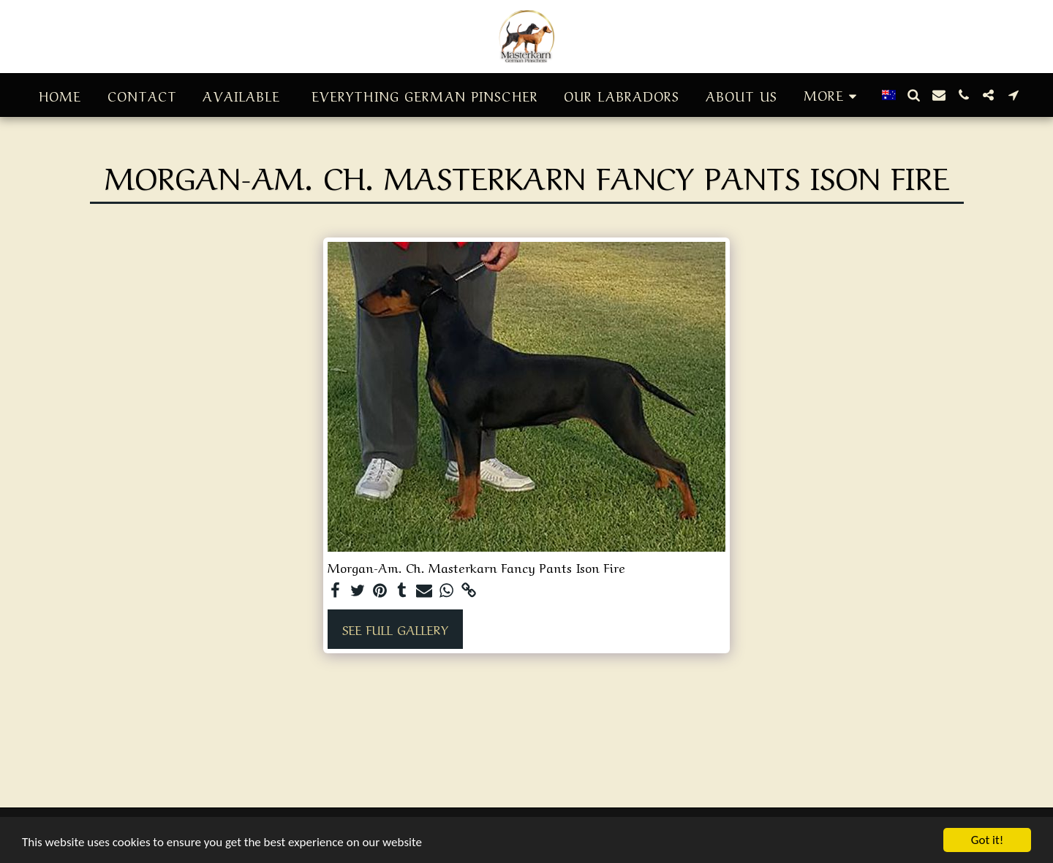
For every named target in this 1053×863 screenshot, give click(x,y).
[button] (914, 95)
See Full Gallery (395, 629)
